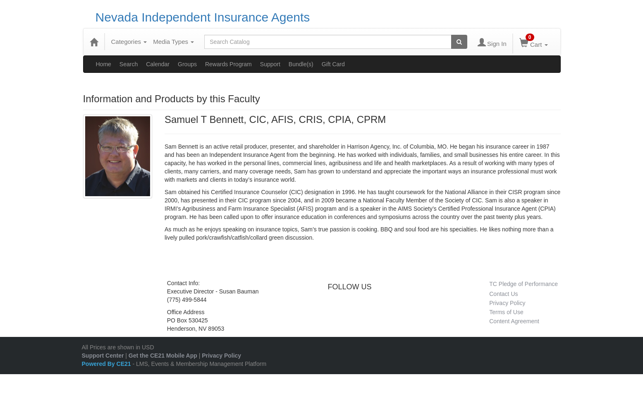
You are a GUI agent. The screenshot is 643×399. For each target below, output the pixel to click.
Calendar (158, 64)
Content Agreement (514, 321)
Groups (187, 64)
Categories (129, 41)
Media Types (173, 41)
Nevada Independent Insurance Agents (203, 17)
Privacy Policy (507, 303)
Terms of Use (506, 312)
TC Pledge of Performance (523, 284)
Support (270, 64)
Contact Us (503, 294)
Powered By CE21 (107, 364)
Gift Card (333, 64)
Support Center (103, 355)
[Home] (94, 41)
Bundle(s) (301, 64)
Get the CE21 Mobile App (163, 355)
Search (129, 64)
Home (103, 64)
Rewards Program (228, 64)
